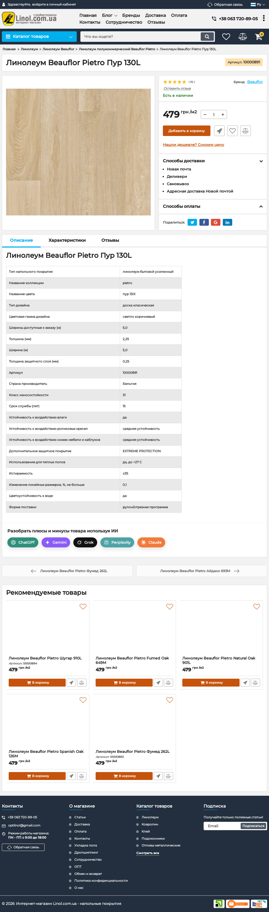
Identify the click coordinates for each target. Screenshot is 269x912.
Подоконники (153, 838)
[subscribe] (235, 826)
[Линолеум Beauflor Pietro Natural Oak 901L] (221, 630)
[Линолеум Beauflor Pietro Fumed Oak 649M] (134, 630)
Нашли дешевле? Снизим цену (193, 145)
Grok (85, 542)
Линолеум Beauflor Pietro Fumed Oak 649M (134, 663)
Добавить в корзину (186, 131)
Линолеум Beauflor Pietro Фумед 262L (134, 754)
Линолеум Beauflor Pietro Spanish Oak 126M (47, 756)
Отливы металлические (161, 845)
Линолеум (150, 817)
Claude (151, 542)
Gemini (55, 542)
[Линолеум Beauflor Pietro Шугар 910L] (47, 630)
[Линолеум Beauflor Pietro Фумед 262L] (134, 723)
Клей (146, 831)
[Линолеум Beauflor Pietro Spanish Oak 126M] (47, 723)
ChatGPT (23, 542)
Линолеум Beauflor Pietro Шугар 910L (47, 661)
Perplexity (117, 542)
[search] (144, 36)
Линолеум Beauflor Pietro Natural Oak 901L (221, 663)
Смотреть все (147, 853)
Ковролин (150, 824)
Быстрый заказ (218, 131)
